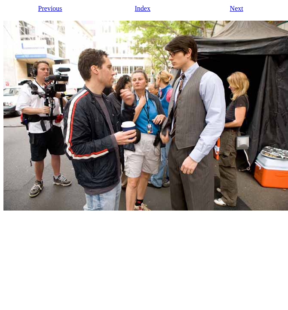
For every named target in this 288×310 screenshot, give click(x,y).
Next (236, 8)
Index (142, 8)
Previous (50, 8)
